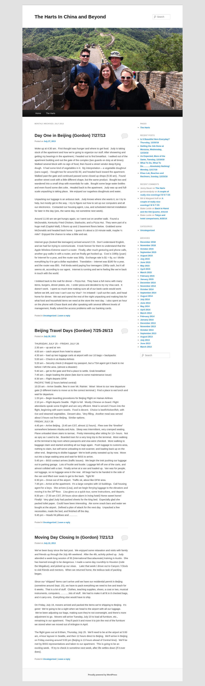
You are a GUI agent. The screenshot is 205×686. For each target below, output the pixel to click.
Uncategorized (49, 316)
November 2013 (148, 326)
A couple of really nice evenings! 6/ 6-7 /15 (151, 201)
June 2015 (145, 262)
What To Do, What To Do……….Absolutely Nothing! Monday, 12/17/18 (155, 166)
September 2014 (148, 293)
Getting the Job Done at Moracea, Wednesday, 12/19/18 (152, 149)
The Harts (50, 113)
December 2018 (148, 242)
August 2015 (146, 255)
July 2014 (145, 299)
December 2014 (148, 282)
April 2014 (145, 309)
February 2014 (147, 316)
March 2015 (146, 272)
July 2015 (145, 259)
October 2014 (146, 289)
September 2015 (148, 252)
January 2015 (146, 279)
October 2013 (146, 330)
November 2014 (148, 286)
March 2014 (146, 313)
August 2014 (146, 296)
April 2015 (145, 269)
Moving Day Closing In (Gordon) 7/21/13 (74, 537)
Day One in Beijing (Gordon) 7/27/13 (70, 135)
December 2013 (148, 323)
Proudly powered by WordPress (102, 675)
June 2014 (145, 303)
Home (38, 113)
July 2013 (145, 340)
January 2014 (146, 320)
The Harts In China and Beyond (70, 16)
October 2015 (146, 249)
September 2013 (148, 333)
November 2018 (148, 245)
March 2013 (146, 347)
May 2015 (145, 265)
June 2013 (145, 343)
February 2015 (147, 276)
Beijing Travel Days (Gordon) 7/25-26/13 (74, 330)
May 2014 (145, 306)
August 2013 (146, 336)
